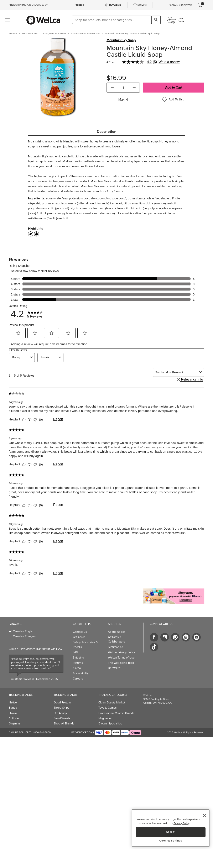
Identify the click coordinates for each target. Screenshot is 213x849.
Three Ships (61, 708)
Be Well (114, 668)
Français (79, 5)
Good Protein (62, 702)
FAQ (75, 652)
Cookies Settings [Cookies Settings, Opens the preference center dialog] (170, 841)
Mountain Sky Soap (121, 40)
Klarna (77, 668)
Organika (14, 723)
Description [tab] (106, 131)
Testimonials (116, 647)
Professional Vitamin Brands (116, 713)
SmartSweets (62, 718)
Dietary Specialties (110, 723)
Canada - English (23, 631)
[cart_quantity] (123, 87)
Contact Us (80, 632)
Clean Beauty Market (111, 702)
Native (13, 702)
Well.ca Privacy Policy (121, 652)
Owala (13, 713)
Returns (78, 663)
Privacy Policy (181, 823)
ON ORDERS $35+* (28, 5)
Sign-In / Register (180, 5)
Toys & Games (107, 708)
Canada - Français (24, 636)
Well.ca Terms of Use (121, 657)
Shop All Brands (64, 723)
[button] (112, 87)
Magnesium (105, 718)
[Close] (204, 815)
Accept (171, 832)
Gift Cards (79, 637)
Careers (78, 678)
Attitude (14, 718)
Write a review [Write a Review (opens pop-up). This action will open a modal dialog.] (169, 62)
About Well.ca (116, 632)
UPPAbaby (60, 713)
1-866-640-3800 (42, 732)
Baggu (13, 708)
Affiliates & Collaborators (116, 639)
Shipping (78, 657)
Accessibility (81, 673)
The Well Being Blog (121, 663)
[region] (171, 828)
